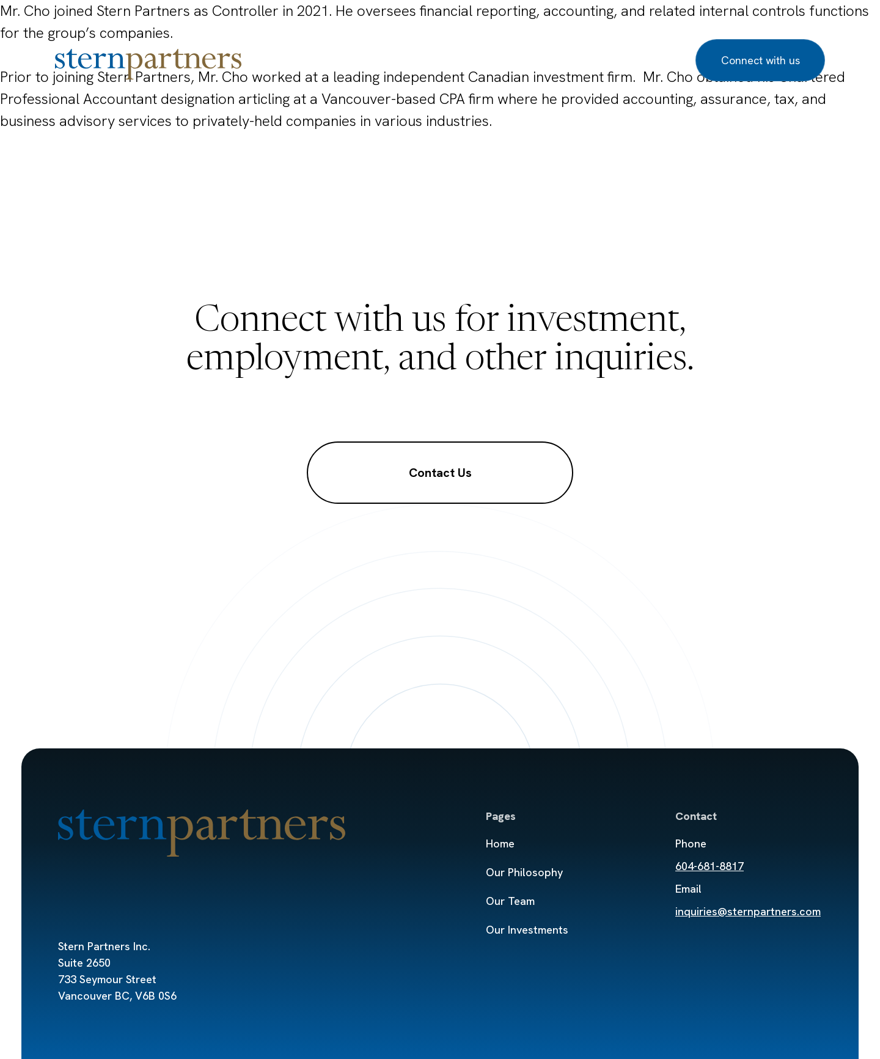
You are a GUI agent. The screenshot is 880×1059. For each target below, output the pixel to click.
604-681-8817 (709, 866)
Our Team (385, 60)
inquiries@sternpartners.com (748, 911)
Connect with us (760, 60)
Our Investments (476, 60)
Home (500, 843)
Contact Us (440, 473)
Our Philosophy (297, 60)
